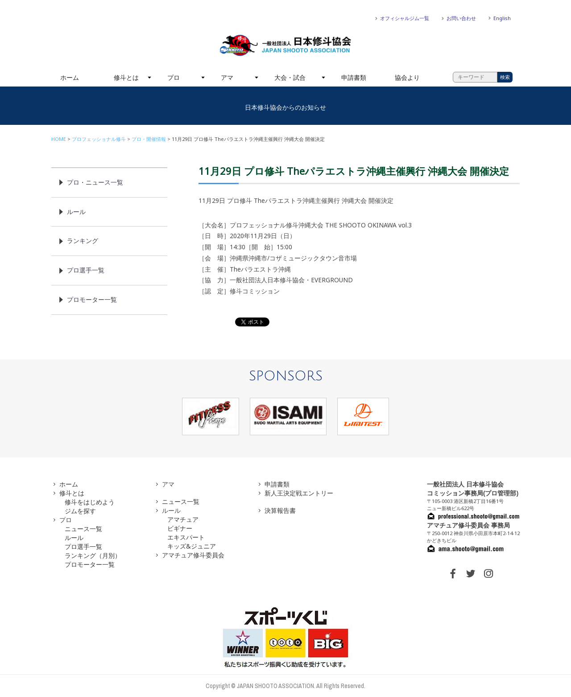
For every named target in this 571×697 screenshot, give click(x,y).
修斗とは (126, 77)
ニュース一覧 (83, 528)
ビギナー (179, 528)
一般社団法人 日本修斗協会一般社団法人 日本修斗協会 (285, 45)
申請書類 (353, 77)
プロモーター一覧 (92, 299)
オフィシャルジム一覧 (404, 18)
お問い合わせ (461, 18)
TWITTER (470, 573)
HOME (58, 139)
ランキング (82, 240)
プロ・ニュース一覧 (95, 182)
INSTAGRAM (488, 573)
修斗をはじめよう (90, 502)
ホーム (69, 77)
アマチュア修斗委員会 (193, 555)
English (502, 18)
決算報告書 (280, 510)
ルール (76, 211)
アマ (227, 77)
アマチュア (183, 519)
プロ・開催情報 (149, 139)
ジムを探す (80, 511)
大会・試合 (290, 77)
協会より (407, 77)
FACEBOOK (453, 573)
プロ (173, 77)
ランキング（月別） (93, 555)
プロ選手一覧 (85, 270)
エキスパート (186, 537)
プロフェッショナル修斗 (99, 139)
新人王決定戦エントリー (299, 493)
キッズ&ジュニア (191, 546)
